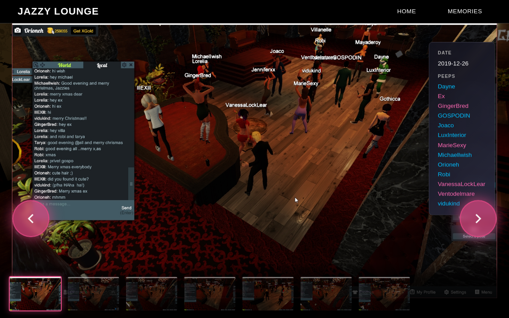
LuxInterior (452, 135)
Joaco (446, 125)
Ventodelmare (456, 193)
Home (406, 11)
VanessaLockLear (462, 184)
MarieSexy (452, 145)
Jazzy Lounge (58, 11)
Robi (444, 174)
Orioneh (448, 164)
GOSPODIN (454, 116)
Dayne (446, 86)
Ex (441, 96)
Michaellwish (455, 154)
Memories (465, 11)
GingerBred (453, 106)
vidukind (449, 203)
